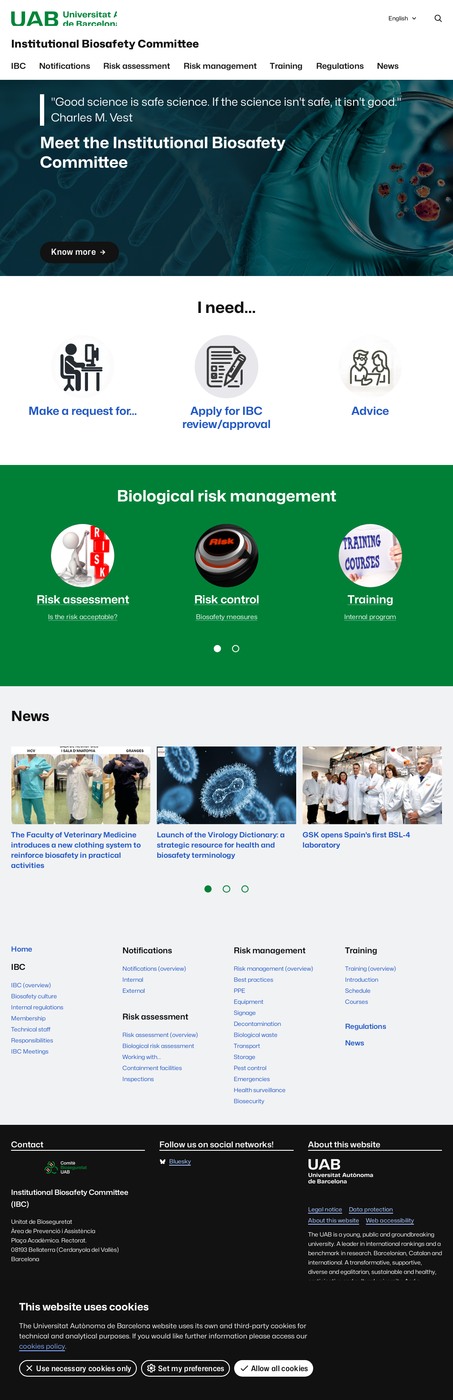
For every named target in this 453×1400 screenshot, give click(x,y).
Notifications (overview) (154, 1000)
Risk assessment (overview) (160, 1066)
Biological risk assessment (158, 1077)
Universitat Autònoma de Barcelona (87, 19)
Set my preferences (185, 1368)
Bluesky (180, 1193)
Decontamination (257, 1055)
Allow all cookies (274, 1368)
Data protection (371, 1241)
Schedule (358, 1022)
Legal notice (325, 1241)
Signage (245, 1044)
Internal (132, 1011)
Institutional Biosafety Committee (134, 47)
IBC (18, 71)
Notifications (64, 71)
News (388, 71)
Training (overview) (370, 1000)
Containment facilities (152, 1099)
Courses (356, 1033)
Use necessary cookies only (78, 1368)
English (403, 21)
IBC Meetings (29, 1085)
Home (23, 981)
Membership (28, 1051)
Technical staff (31, 1062)
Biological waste (255, 1066)
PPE (239, 1022)
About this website (333, 1252)
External (133, 1022)
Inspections (138, 1110)
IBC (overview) (31, 1018)
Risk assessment (136, 71)
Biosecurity (249, 1132)
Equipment (248, 1033)
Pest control (250, 1099)
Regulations (340, 71)
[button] (217, 679)
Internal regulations (37, 1040)
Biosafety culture (34, 1029)
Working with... (141, 1088)
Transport (247, 1077)
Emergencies (252, 1110)
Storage (244, 1088)
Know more (84, 258)
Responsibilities (32, 1073)
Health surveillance (260, 1121)
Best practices (253, 1011)
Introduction (361, 1011)
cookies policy (42, 1346)
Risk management (220, 71)
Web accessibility (390, 1252)
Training (286, 71)
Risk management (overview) (273, 1000)
